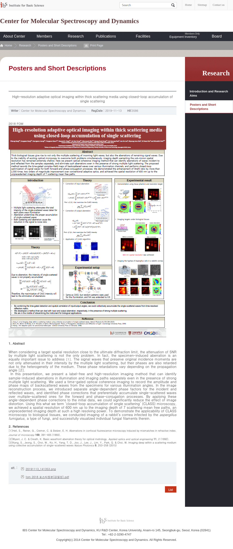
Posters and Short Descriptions (57, 45)
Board (217, 36)
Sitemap (202, 5)
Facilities (143, 36)
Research (76, 36)
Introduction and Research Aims (209, 93)
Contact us (219, 5)
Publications (106, 36)
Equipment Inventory (183, 36)
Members (44, 36)
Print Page (96, 45)
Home (188, 5)
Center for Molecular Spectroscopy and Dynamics (69, 21)
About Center (14, 36)
